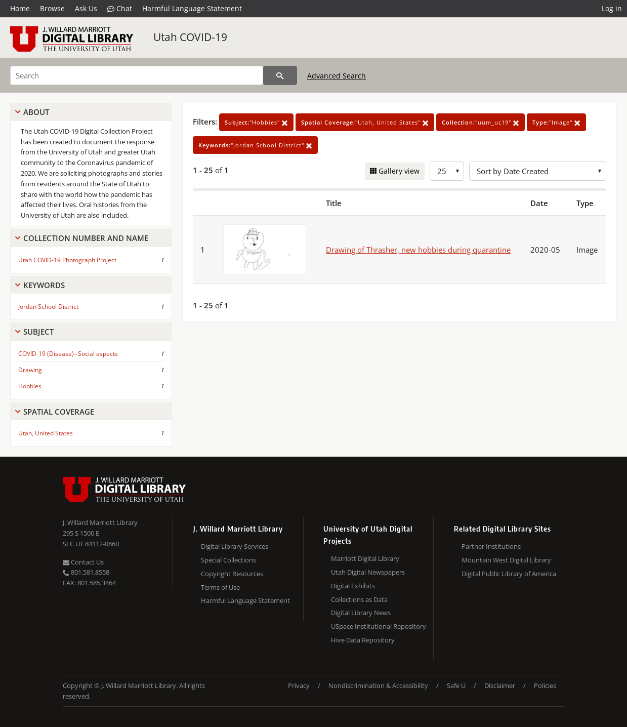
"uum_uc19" (480, 122)
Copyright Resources (232, 573)
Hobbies (29, 386)
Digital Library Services (234, 546)
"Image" (556, 122)
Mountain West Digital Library (506, 559)
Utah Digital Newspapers (368, 572)
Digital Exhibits (353, 585)
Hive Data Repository (363, 639)
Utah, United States (45, 433)
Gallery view (398, 171)
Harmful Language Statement (192, 8)
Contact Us (83, 562)
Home (20, 8)
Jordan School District (48, 306)
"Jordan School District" (255, 145)
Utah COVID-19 (190, 37)
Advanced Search (336, 75)
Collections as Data (359, 599)
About (36, 112)
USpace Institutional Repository (378, 626)
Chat (119, 9)
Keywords (44, 285)
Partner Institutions (491, 546)
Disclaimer (499, 685)
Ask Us (86, 8)
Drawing (30, 370)
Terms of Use (220, 587)
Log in (612, 8)
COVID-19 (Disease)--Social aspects (68, 353)
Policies (545, 685)
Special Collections (228, 559)
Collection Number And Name (85, 238)
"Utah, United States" (365, 122)
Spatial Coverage (58, 412)
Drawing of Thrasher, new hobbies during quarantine (418, 250)
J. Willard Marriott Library (100, 522)
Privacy (299, 685)
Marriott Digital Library (365, 558)
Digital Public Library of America (509, 573)
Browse (52, 8)
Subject (38, 332)
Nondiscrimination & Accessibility (378, 685)
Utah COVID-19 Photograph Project (67, 260)
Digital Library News (361, 612)
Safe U (456, 685)
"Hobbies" (256, 122)
